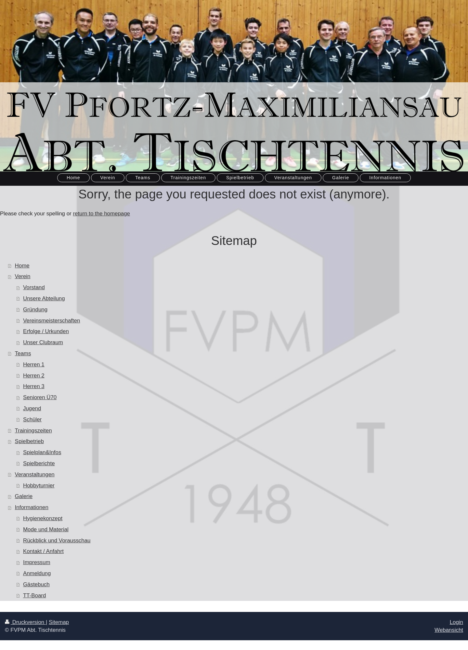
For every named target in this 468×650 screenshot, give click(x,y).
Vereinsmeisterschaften (51, 321)
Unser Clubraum (43, 342)
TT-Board (34, 595)
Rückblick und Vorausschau (57, 540)
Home (22, 266)
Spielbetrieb (29, 441)
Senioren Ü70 (40, 397)
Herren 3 (34, 386)
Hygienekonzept (42, 518)
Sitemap (59, 622)
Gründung (35, 309)
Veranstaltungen (35, 474)
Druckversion (25, 622)
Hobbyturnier (39, 485)
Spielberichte (39, 463)
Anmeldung (37, 573)
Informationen (31, 507)
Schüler (32, 419)
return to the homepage (101, 213)
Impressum (36, 562)
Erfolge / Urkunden (46, 331)
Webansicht (449, 630)
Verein (23, 276)
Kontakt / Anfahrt (43, 551)
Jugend (32, 408)
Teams (23, 353)
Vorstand (34, 287)
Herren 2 (34, 375)
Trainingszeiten (33, 430)
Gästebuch (36, 584)
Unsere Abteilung (44, 298)
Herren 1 (34, 364)
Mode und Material (46, 529)
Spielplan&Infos (42, 452)
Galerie (23, 496)
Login (456, 622)
